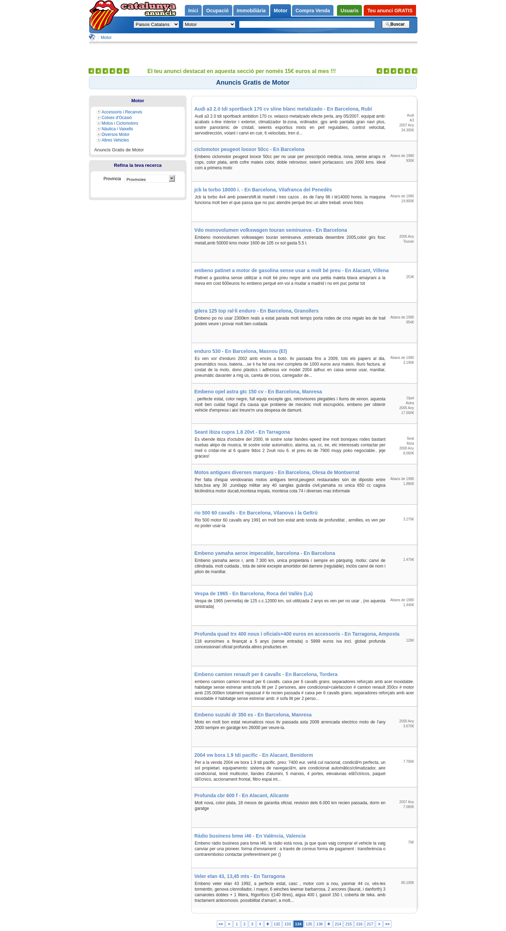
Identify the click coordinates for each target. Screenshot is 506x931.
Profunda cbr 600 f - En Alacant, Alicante (241, 795)
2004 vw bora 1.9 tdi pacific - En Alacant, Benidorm (253, 755)
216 (359, 924)
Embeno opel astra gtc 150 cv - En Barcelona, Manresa (258, 391)
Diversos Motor (116, 134)
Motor (106, 37)
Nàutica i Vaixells (117, 128)
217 (370, 924)
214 (338, 924)
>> (387, 924)
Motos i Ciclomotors (120, 123)
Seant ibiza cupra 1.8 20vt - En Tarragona (242, 432)
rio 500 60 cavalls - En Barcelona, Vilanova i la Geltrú (256, 513)
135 (309, 924)
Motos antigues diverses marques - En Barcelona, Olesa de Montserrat (276, 472)
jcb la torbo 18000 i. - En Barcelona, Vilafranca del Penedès (263, 189)
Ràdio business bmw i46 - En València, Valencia (250, 836)
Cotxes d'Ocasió (117, 117)
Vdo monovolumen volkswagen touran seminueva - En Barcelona (270, 230)
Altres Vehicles (115, 140)
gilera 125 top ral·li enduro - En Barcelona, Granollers (256, 311)
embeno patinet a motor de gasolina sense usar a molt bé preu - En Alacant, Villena (291, 270)
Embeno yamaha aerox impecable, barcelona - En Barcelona (264, 553)
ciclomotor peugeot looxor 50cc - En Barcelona (249, 149)
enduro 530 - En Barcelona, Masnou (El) (240, 351)
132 (277, 924)
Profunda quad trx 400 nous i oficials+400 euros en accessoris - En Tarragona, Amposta (297, 634)
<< (221, 924)
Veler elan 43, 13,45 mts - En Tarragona (239, 876)
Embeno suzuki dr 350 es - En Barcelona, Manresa (253, 714)
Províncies (136, 179)
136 (319, 924)
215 (348, 924)
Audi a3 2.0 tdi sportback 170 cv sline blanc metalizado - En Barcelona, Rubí (283, 109)
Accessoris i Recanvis (122, 112)
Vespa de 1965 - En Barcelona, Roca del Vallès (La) (253, 593)
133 (287, 924)
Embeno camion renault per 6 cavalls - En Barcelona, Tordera (265, 674)
